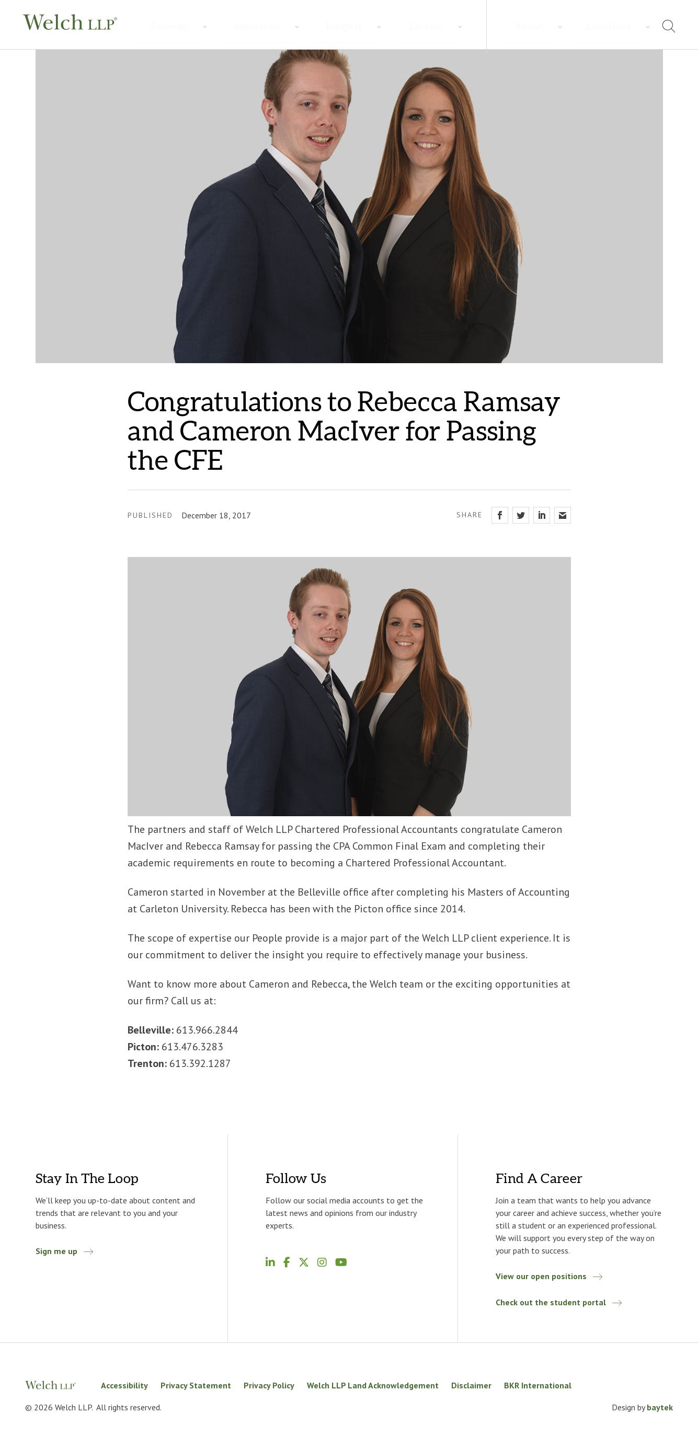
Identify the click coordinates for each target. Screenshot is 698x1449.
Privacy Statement (196, 1385)
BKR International (537, 1385)
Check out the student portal (551, 1302)
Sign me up (56, 1251)
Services (154, 26)
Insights (259, 26)
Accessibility (124, 1385)
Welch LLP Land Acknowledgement (373, 1385)
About (577, 26)
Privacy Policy (269, 1385)
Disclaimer (471, 1385)
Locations (624, 26)
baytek (660, 1407)
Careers (308, 26)
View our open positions (541, 1276)
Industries (207, 26)
